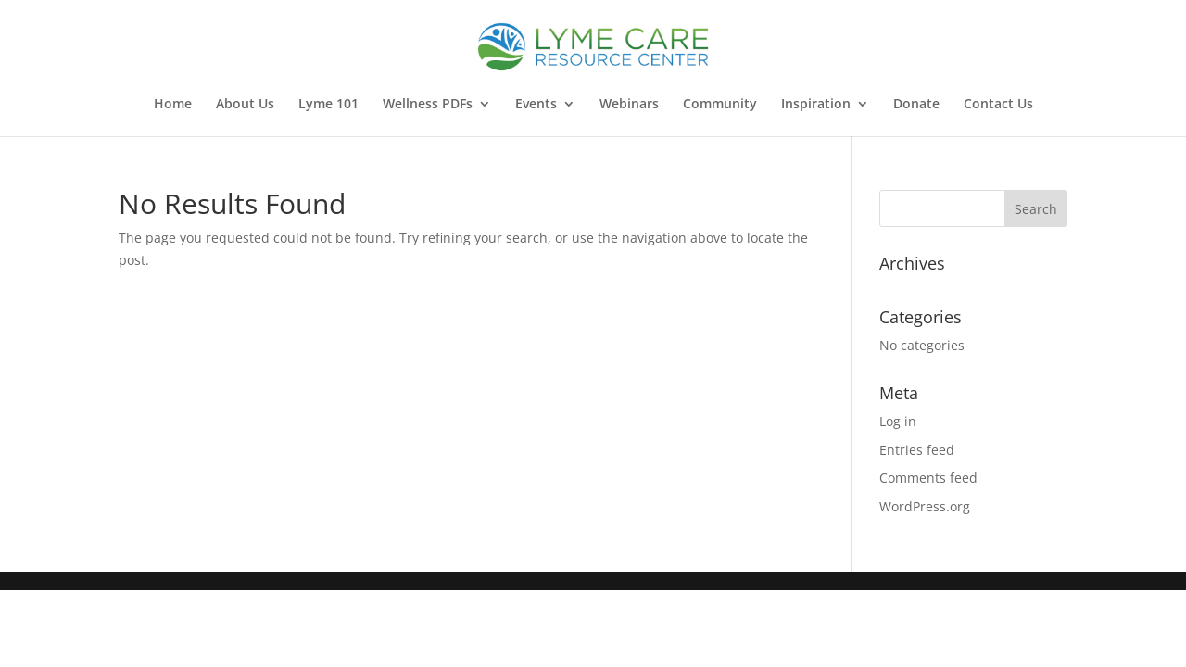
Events (536, 104)
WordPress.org (924, 506)
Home (173, 104)
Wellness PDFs (428, 104)
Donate (916, 104)
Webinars (629, 104)
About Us (245, 104)
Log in (897, 421)
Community (720, 104)
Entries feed (916, 450)
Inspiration (816, 104)
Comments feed (928, 477)
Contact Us (998, 104)
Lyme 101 (328, 104)
